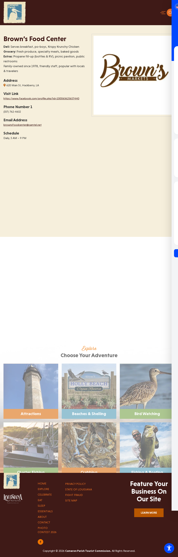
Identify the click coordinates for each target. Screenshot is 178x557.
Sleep (41, 505)
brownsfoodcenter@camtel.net (22, 124)
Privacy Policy (75, 484)
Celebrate (45, 494)
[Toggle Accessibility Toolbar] (169, 548)
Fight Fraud (74, 495)
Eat (40, 500)
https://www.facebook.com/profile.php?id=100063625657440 (41, 98)
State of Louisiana (78, 489)
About (42, 516)
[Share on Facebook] (40, 542)
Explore (43, 489)
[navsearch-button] (171, 12)
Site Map (71, 500)
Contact (44, 522)
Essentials (45, 511)
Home (42, 483)
